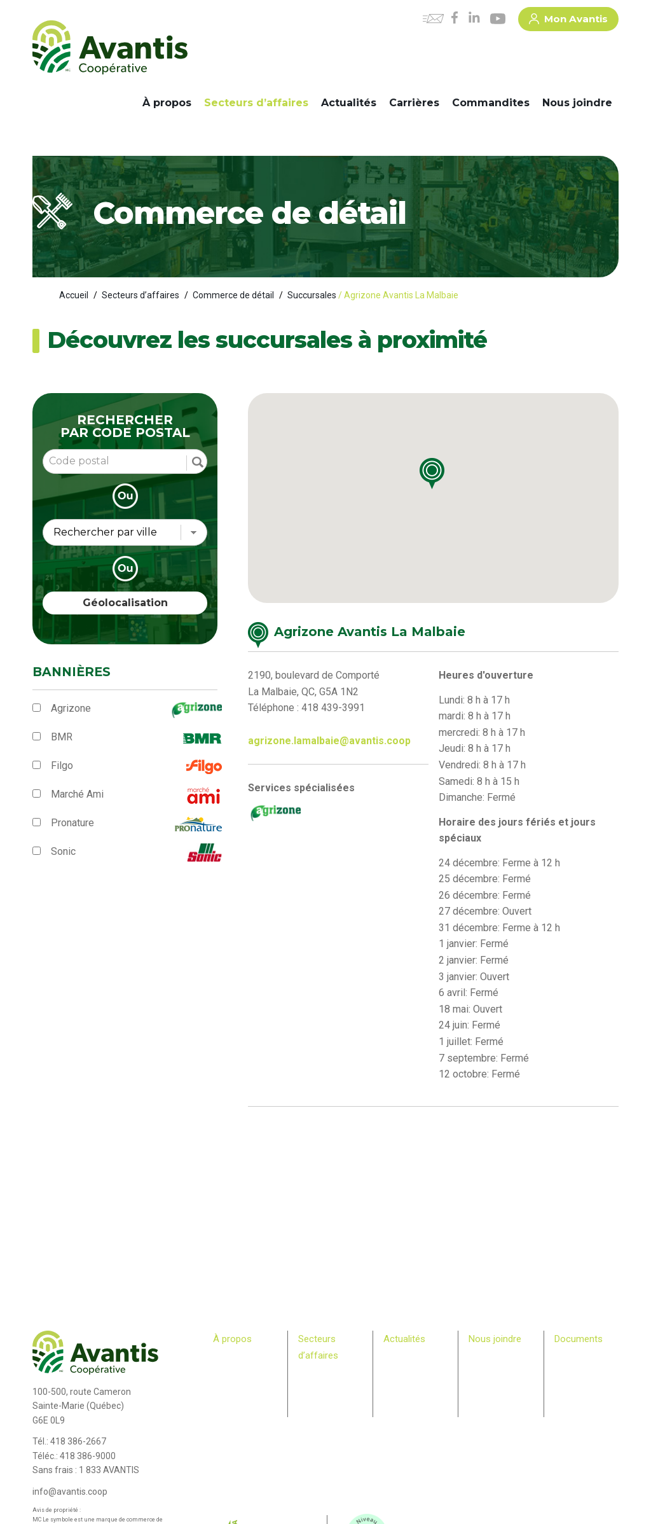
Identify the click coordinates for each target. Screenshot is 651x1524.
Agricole (312, 1373)
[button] (443, 479)
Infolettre (399, 1370)
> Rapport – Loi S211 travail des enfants (582, 1418)
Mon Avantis (568, 21)
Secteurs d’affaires (256, 103)
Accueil (73, 295)
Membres (229, 1419)
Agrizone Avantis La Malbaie (369, 631)
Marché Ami (77, 794)
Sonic (63, 851)
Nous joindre (577, 103)
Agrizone (71, 708)
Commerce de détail (233, 295)
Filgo (62, 765)
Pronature (72, 823)
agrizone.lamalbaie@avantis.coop (329, 741)
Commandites (491, 103)
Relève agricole (229, 1431)
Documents (578, 1339)
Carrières (414, 103)
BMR (61, 737)
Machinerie (318, 1386)
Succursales (311, 295)
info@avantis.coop (69, 1491)
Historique (231, 1358)
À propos (166, 103)
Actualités (348, 103)
